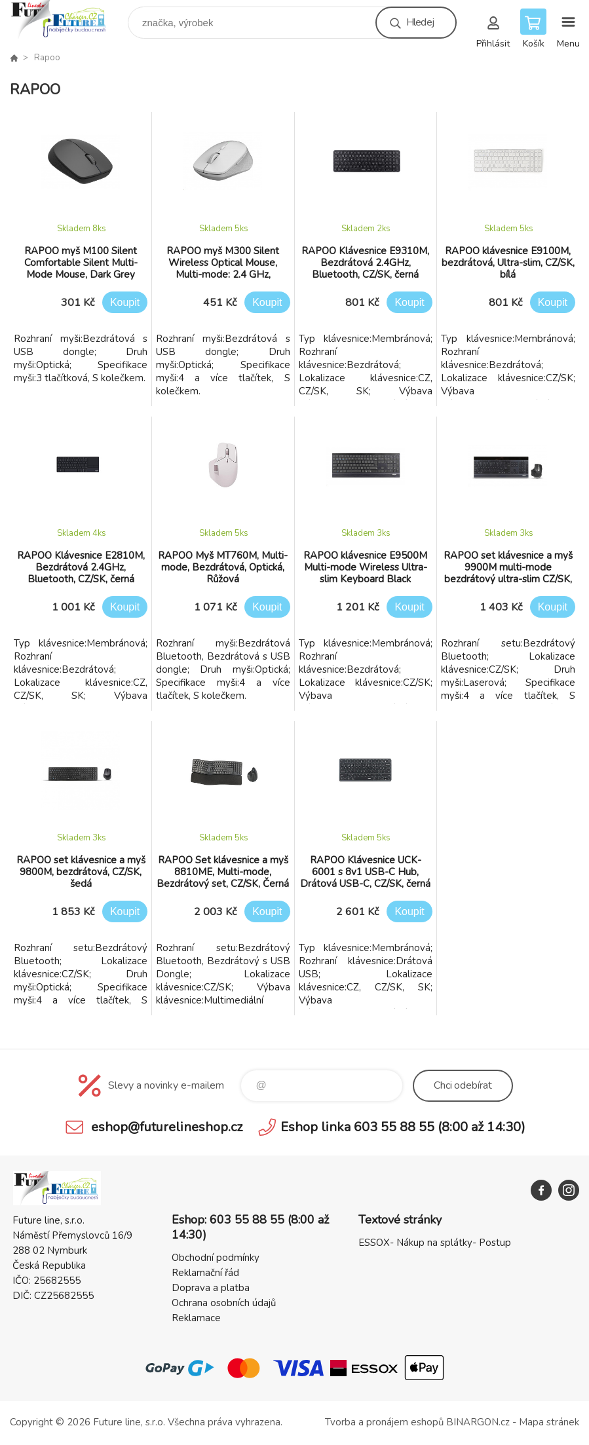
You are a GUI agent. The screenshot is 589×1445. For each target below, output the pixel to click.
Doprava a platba (211, 1287)
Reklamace (196, 1317)
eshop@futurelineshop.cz (166, 1127)
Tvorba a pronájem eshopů (384, 1422)
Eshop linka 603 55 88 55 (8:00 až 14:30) (402, 1127)
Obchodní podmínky (215, 1257)
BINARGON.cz (478, 1422)
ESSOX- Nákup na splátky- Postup (434, 1242)
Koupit (125, 302)
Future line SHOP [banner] (68, 19)
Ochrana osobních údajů (224, 1302)
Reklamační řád (205, 1272)
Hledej (420, 22)
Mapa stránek (549, 1422)
